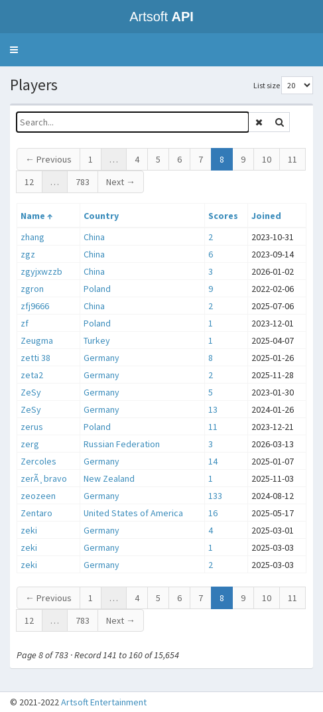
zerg (30, 444)
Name (33, 216)
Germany (101, 358)
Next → (120, 182)
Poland (97, 289)
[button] (14, 49)
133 (215, 496)
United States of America (133, 513)
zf (25, 323)
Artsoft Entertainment (104, 702)
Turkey (97, 340)
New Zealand (109, 478)
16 (213, 513)
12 (29, 182)
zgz (28, 254)
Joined (266, 216)
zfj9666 (35, 306)
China (94, 237)
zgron (32, 289)
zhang (32, 237)
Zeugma (37, 340)
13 (213, 409)
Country (101, 216)
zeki (29, 530)
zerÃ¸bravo (44, 478)
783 (83, 182)
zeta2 (32, 375)
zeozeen (38, 496)
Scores (223, 216)
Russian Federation (122, 444)
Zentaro (36, 513)
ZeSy (31, 392)
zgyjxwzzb (41, 271)
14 (213, 461)
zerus (32, 427)
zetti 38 (35, 358)
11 (292, 159)
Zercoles (38, 461)
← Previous (48, 159)
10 (266, 159)
